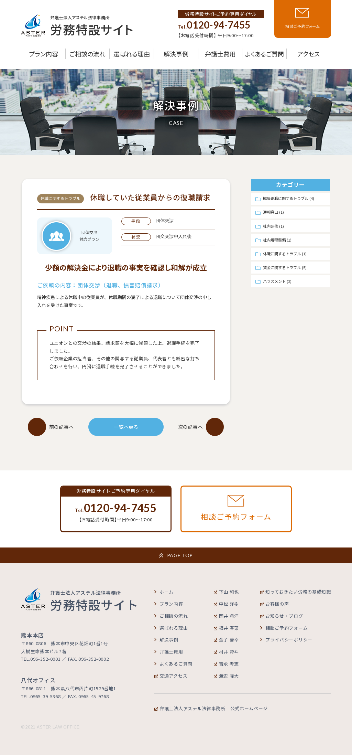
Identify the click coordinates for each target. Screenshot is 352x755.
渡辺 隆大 (226, 675)
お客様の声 (274, 603)
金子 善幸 (226, 639)
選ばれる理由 (131, 53)
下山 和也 (226, 591)
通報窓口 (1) (273, 212)
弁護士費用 (220, 53)
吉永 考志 (226, 663)
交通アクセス (170, 675)
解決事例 (176, 53)
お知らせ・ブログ (281, 616)
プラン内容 (43, 53)
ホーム (164, 591)
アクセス (308, 53)
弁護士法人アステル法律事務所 (211, 708)
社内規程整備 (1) (277, 240)
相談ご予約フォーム (284, 628)
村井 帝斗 (226, 651)
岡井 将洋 (226, 616)
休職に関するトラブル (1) (285, 253)
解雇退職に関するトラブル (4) (288, 198)
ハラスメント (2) (277, 281)
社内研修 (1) (273, 226)
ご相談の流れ (87, 53)
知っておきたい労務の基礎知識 (295, 591)
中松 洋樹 (226, 603)
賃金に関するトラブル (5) (285, 267)
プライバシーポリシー (286, 639)
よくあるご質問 (264, 53)
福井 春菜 (226, 628)
